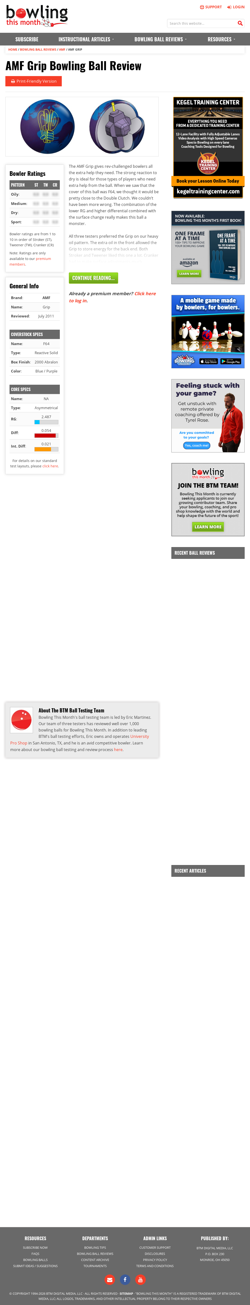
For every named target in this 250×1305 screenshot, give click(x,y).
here (118, 748)
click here (50, 465)
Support (210, 7)
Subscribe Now (35, 1246)
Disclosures (155, 1252)
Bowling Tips (95, 1246)
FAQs (35, 1252)
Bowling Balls (35, 1258)
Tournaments (95, 1264)
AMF (62, 49)
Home (12, 49)
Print (33, 81)
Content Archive (95, 1258)
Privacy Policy (155, 1258)
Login (235, 7)
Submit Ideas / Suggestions (35, 1264)
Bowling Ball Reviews (38, 49)
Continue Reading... (93, 277)
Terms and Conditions (155, 1264)
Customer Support (155, 1246)
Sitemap (126, 1292)
